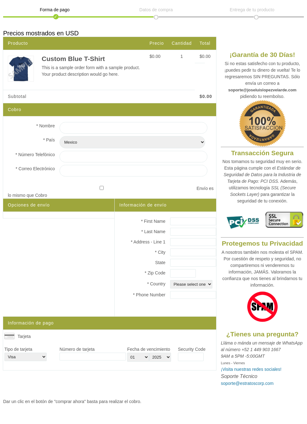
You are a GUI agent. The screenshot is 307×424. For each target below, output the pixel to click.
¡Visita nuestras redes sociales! (251, 369)
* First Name (153, 221)
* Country (156, 283)
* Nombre (45, 125)
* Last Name (153, 231)
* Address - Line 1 (148, 241)
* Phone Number (149, 294)
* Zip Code (155, 272)
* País (49, 139)
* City (160, 252)
